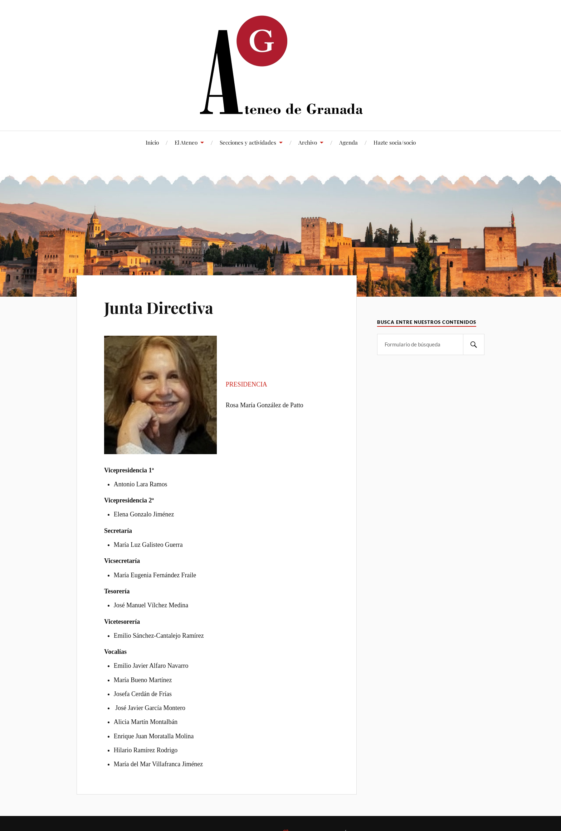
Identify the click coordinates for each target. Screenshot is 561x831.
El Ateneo (186, 142)
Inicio (152, 142)
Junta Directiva (158, 307)
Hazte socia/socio (395, 142)
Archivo (307, 142)
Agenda (348, 142)
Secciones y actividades (248, 142)
